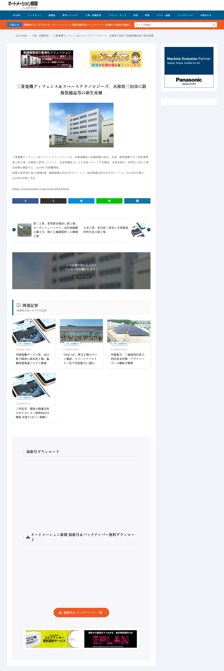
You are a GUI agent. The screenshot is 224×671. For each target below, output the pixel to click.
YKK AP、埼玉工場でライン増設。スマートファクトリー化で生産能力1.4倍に (80, 358)
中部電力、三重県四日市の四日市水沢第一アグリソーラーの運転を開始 (127, 358)
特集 (147, 15)
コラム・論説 (163, 15)
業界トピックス (70, 15)
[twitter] (53, 201)
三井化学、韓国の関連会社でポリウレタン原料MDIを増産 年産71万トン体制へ (33, 412)
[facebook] (25, 201)
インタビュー (34, 15)
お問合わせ (205, 15)
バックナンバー (185, 15)
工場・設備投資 (93, 15)
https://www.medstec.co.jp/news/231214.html (40, 188)
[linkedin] (137, 201)
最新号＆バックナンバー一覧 (83, 612)
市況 (135, 15)
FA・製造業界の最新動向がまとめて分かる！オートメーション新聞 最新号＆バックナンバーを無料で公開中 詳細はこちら (78, 24)
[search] (214, 24)
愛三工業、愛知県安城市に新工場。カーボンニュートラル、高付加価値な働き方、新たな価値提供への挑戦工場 (55, 229)
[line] (109, 201)
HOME (17, 15)
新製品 (51, 15)
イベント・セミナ (117, 15)
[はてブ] (81, 201)
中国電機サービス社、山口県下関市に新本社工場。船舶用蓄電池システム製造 (32, 358)
